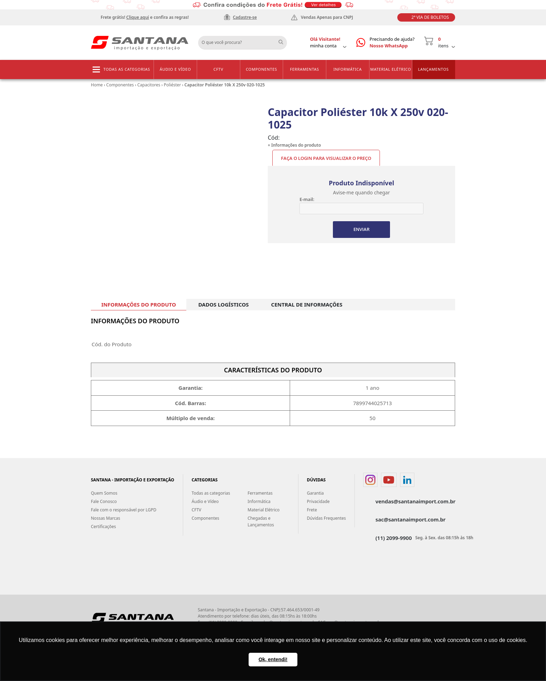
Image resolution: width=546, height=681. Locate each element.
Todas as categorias (126, 69)
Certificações (103, 527)
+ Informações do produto (294, 145)
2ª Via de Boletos (430, 17)
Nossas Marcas (105, 518)
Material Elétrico (390, 69)
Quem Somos (104, 493)
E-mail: (306, 199)
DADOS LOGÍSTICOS (223, 304)
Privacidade (318, 502)
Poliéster (172, 85)
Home (97, 85)
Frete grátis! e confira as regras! (145, 17)
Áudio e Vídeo (175, 69)
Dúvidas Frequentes (326, 518)
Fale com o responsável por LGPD (123, 510)
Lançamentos (433, 69)
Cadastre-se (245, 17)
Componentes (261, 69)
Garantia (315, 493)
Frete (312, 510)
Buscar (283, 40)
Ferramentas (304, 69)
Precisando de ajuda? (391, 42)
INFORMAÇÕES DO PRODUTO (138, 304)
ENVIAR (361, 229)
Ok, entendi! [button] (272, 659)
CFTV (218, 69)
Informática (347, 69)
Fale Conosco (104, 502)
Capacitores (148, 85)
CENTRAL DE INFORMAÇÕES (307, 304)
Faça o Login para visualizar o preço (326, 158)
